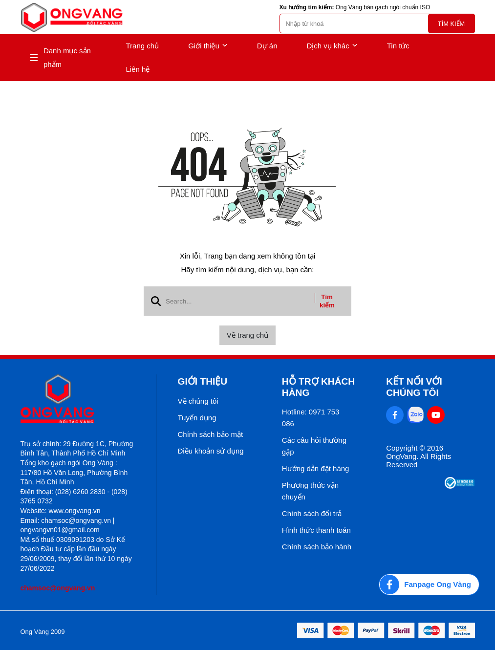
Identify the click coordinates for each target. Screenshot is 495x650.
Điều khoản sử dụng (211, 451)
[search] (377, 23)
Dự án (267, 46)
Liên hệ (138, 69)
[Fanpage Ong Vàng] (429, 584)
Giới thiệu (208, 46)
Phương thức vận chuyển (310, 491)
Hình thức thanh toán (316, 530)
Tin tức (398, 46)
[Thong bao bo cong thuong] (459, 486)
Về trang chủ (247, 335)
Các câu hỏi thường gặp (314, 446)
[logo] (72, 17)
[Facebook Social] (395, 415)
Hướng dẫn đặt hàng (315, 468)
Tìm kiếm (451, 23)
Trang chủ (142, 46)
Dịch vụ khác (332, 46)
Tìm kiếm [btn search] (327, 301)
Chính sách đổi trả (312, 513)
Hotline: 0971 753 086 (311, 418)
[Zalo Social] (415, 415)
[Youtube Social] (436, 415)
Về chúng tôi (198, 401)
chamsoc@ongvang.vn (58, 588)
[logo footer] (78, 399)
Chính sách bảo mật (210, 434)
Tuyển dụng (197, 417)
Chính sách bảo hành (316, 546)
